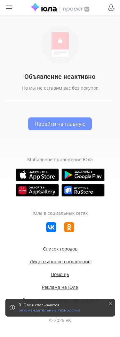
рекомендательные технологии (49, 310)
